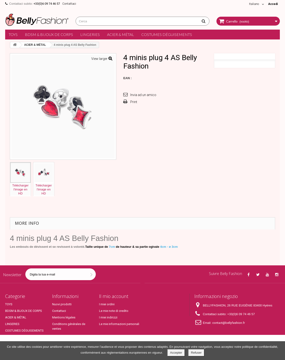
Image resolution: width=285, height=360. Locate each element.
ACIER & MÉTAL (120, 34)
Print (133, 102)
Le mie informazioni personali (119, 324)
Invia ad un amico (143, 95)
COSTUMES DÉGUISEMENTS (166, 34)
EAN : (127, 78)
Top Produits (13, 337)
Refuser (196, 352)
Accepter (176, 352)
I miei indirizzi (108, 317)
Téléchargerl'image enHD (20, 189)
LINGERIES (90, 34)
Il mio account (113, 296)
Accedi (272, 4)
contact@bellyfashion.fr (228, 323)
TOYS (13, 34)
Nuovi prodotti (62, 304)
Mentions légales (63, 317)
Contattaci (69, 3)
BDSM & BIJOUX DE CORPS (49, 34)
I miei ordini (107, 304)
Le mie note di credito (113, 311)
